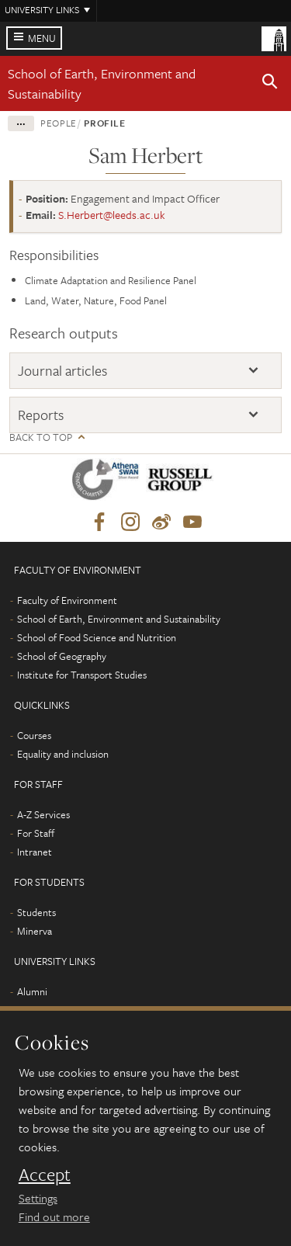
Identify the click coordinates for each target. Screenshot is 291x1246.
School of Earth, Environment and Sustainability (118, 618)
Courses (34, 735)
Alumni (32, 991)
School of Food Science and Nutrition (96, 637)
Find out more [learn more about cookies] (54, 1216)
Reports (41, 414)
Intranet (34, 851)
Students (36, 912)
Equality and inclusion (63, 754)
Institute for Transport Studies (82, 674)
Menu (42, 38)
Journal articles (62, 370)
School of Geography (61, 656)
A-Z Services (43, 814)
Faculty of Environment (67, 600)
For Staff (35, 833)
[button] (270, 84)
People (58, 123)
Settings (38, 1197)
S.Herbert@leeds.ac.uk (111, 215)
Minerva (34, 931)
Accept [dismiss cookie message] (45, 1174)
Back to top (40, 437)
